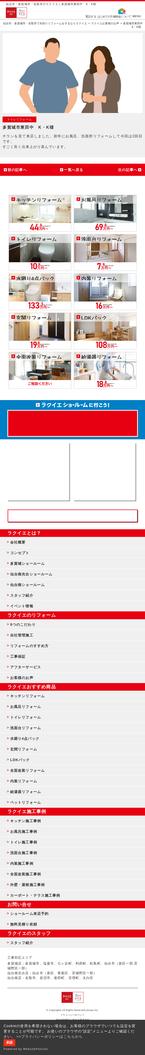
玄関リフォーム (23, 749)
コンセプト (20, 553)
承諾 (9, 1042)
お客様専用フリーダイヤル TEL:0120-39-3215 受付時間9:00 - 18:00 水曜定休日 (73, 516)
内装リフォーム (23, 781)
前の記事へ (17, 170)
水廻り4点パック (24, 739)
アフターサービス (25, 667)
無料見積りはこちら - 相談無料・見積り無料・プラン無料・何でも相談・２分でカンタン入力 (105, 472)
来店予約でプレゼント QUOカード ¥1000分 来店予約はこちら (72, 421)
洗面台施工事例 (23, 853)
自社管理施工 (21, 635)
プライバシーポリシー (73, 1015)
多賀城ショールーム (27, 563)
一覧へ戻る (73, 170)
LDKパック (20, 760)
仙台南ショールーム (27, 585)
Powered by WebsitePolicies (26, 1049)
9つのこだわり (23, 625)
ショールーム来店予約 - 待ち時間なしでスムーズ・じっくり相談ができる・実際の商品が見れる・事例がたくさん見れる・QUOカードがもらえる (38, 472)
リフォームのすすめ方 (29, 646)
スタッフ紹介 (21, 595)
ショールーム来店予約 (29, 914)
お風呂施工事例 (23, 832)
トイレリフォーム (25, 717)
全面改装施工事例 (25, 874)
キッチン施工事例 (25, 821)
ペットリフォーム (25, 802)
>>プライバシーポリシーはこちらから (49, 1036)
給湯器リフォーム (25, 792)
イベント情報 (21, 606)
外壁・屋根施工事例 (27, 885)
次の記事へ (127, 170)
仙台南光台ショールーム (31, 574)
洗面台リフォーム (25, 728)
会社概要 (17, 542)
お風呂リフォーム (25, 707)
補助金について (122, 16)
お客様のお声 (21, 678)
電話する (90, 16)
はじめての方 (105, 16)
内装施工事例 (21, 863)
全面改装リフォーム (27, 770)
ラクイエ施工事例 (26, 811)
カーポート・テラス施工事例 (35, 895)
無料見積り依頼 (23, 924)
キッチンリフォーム (27, 696)
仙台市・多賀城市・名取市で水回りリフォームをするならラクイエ (45, 23)
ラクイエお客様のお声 (105, 23)
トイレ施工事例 (23, 842)
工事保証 (17, 656)
